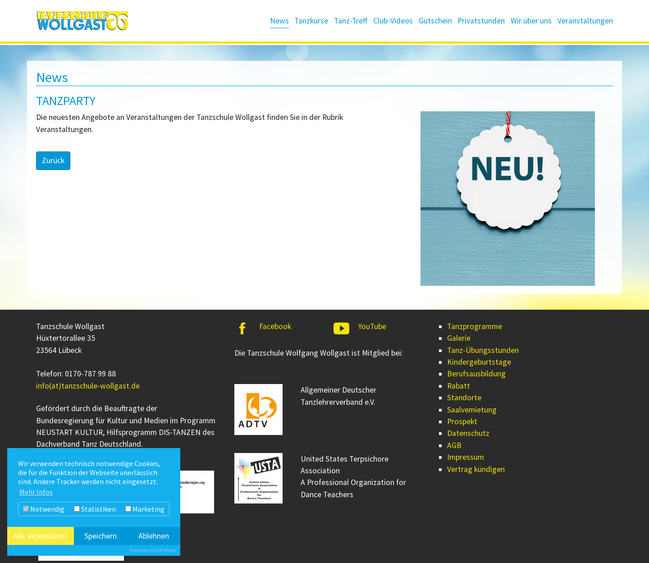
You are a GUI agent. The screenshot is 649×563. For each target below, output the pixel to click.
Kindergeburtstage (479, 362)
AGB (454, 445)
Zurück (53, 160)
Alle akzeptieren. (40, 536)
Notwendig (43, 508)
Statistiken (95, 508)
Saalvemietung (472, 410)
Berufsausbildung (476, 374)
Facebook (275, 326)
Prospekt (462, 421)
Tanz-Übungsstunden (483, 350)
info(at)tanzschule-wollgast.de (88, 386)
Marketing (145, 508)
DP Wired (166, 550)
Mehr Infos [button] (36, 491)
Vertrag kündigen (476, 469)
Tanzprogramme (474, 326)
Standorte (464, 398)
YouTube (372, 326)
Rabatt (458, 386)
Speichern (100, 536)
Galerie (459, 338)
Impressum (465, 457)
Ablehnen (153, 536)
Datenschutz (468, 433)
